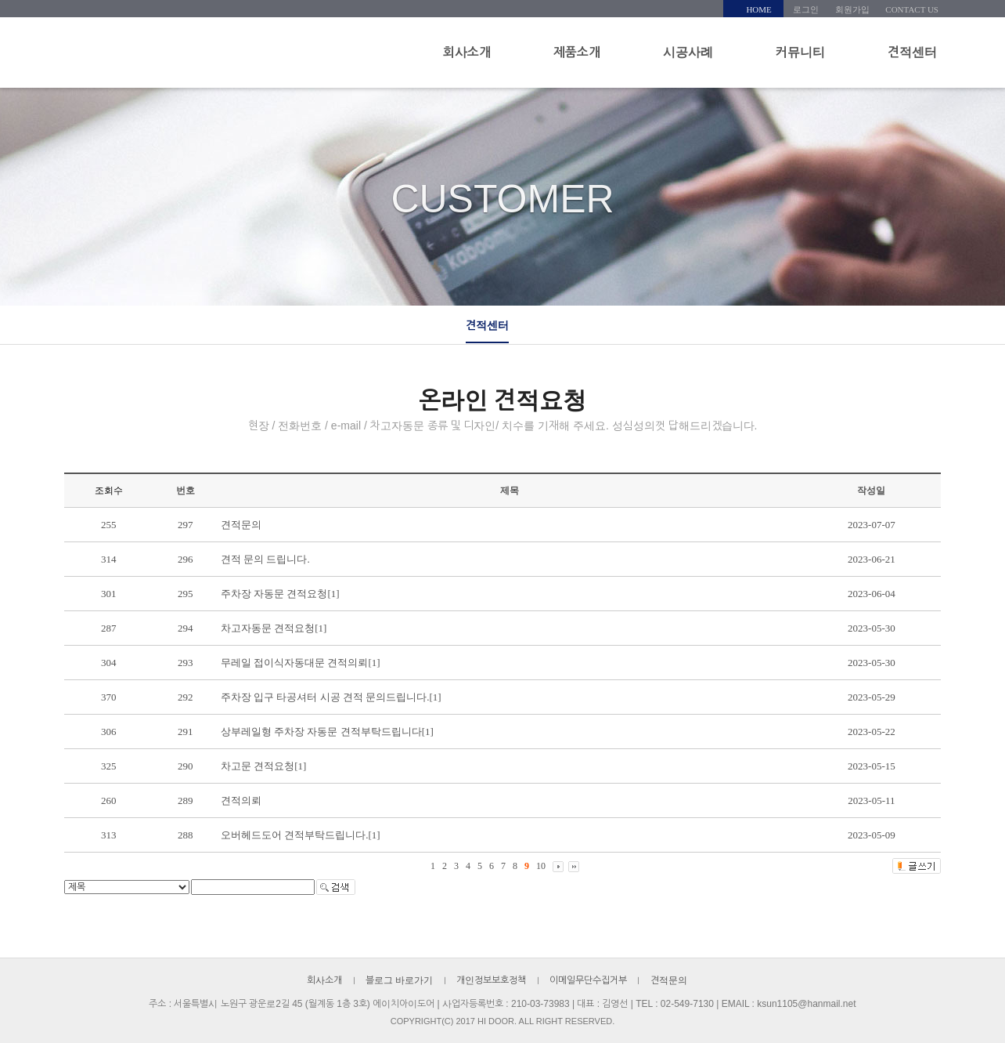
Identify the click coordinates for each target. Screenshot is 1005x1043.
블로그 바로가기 (399, 980)
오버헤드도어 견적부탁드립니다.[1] (300, 835)
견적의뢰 (241, 800)
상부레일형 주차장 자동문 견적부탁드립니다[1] (327, 731)
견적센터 (912, 52)
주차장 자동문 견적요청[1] (280, 593)
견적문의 (241, 525)
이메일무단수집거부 (588, 980)
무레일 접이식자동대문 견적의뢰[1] (300, 662)
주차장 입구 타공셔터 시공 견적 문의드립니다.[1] (331, 697)
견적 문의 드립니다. (265, 559)
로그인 (806, 9)
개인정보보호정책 (491, 980)
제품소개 (576, 52)
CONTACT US (911, 9)
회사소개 (467, 52)
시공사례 (688, 52)
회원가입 (852, 9)
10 (541, 865)
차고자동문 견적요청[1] (273, 628)
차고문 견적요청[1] (263, 766)
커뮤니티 (800, 52)
